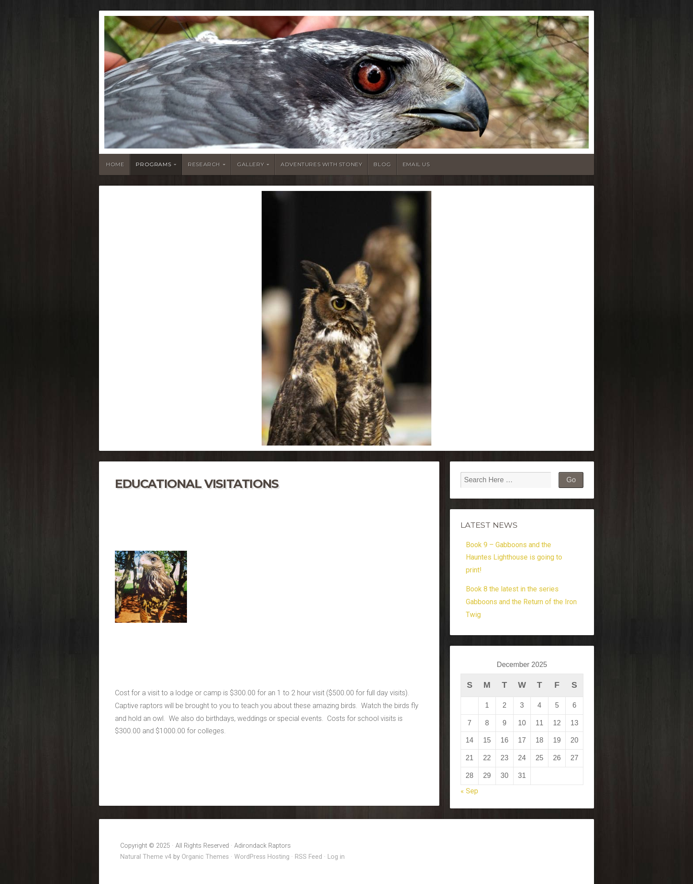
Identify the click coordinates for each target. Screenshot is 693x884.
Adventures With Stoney (321, 164)
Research (204, 164)
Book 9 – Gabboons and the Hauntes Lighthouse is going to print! (514, 558)
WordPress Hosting (261, 857)
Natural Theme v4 (145, 857)
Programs (153, 164)
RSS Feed (308, 857)
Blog (382, 164)
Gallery (250, 164)
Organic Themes (205, 857)
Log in (336, 857)
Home (115, 164)
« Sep (469, 791)
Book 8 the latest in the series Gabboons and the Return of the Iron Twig (521, 602)
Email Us (416, 164)
